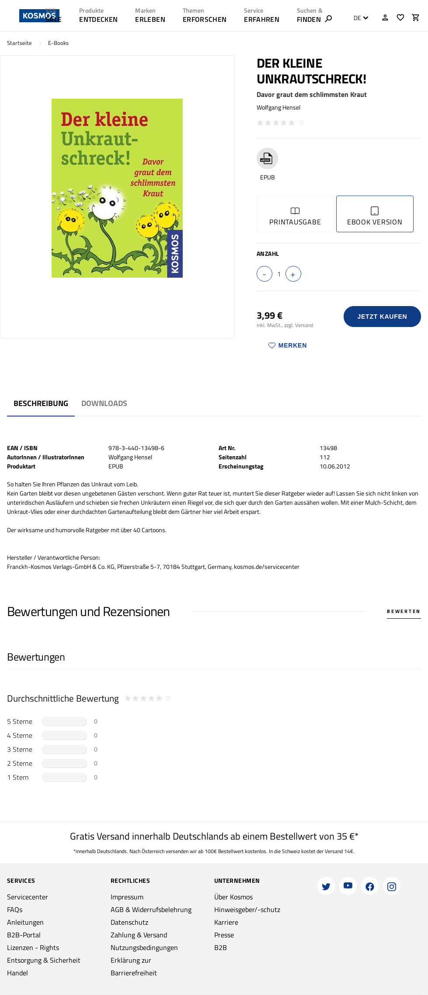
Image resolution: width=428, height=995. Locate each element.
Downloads (104, 403)
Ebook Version (375, 217)
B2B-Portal (24, 935)
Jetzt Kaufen (382, 316)
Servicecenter (27, 897)
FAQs (14, 909)
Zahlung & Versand (139, 935)
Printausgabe (295, 217)
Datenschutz (129, 922)
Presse (224, 935)
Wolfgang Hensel (278, 107)
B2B (220, 947)
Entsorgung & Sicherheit (43, 960)
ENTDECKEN (98, 19)
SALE (53, 19)
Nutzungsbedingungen (144, 947)
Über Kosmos (233, 897)
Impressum (127, 897)
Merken (287, 345)
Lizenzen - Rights (33, 947)
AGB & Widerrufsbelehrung (151, 909)
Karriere (226, 922)
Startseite (19, 43)
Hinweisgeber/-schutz (247, 909)
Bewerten (404, 611)
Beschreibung (41, 403)
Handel (17, 972)
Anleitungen (25, 922)
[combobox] (358, 17)
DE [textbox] (357, 17)
